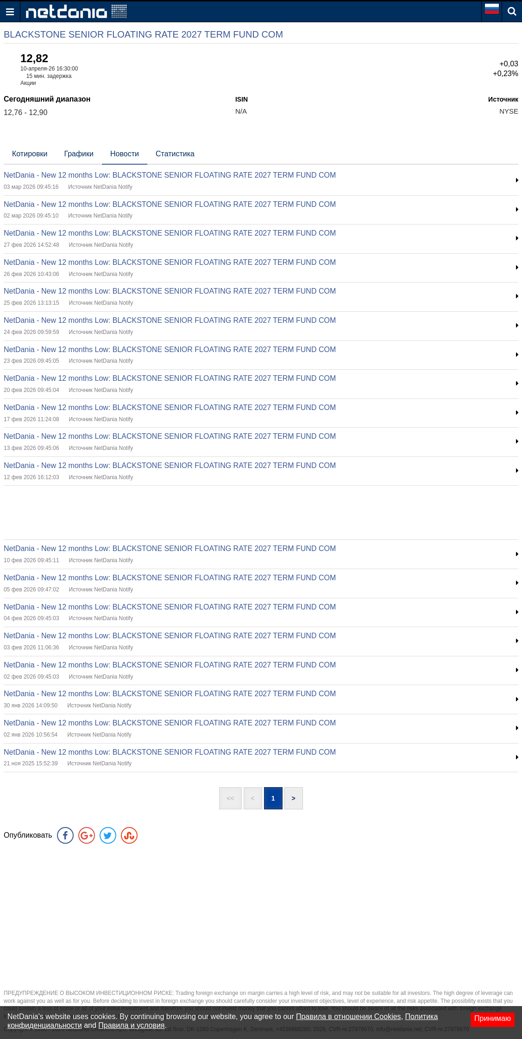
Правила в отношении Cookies (348, 1016)
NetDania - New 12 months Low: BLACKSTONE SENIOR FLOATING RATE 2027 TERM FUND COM (170, 175)
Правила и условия (131, 1025)
